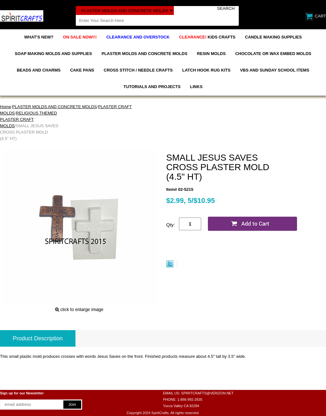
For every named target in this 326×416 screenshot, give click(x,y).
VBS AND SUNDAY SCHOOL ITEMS (274, 70)
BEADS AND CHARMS (38, 70)
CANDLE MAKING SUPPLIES (273, 37)
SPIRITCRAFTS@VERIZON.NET (207, 393)
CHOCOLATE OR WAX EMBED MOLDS (273, 53)
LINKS (196, 86)
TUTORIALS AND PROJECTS (152, 86)
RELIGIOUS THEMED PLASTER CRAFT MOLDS (28, 119)
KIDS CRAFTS (207, 37)
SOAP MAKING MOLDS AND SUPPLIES (53, 53)
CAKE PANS (82, 70)
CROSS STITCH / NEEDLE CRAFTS (138, 70)
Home (5, 106)
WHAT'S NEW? (38, 37)
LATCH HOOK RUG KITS (206, 70)
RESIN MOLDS (211, 53)
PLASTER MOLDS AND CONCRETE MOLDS (145, 53)
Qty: (170, 224)
